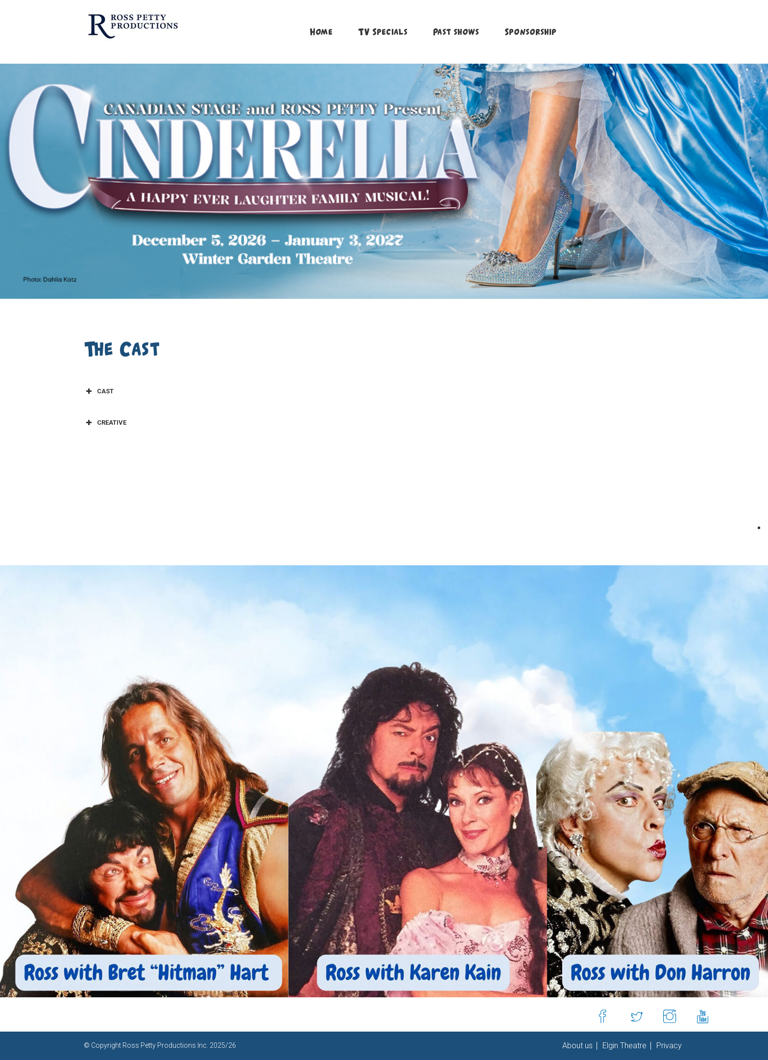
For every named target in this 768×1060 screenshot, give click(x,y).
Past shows (456, 31)
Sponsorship (530, 31)
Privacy (668, 1046)
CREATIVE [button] (105, 423)
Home (321, 31)
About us (577, 1046)
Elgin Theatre (623, 1046)
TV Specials (383, 31)
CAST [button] (99, 391)
